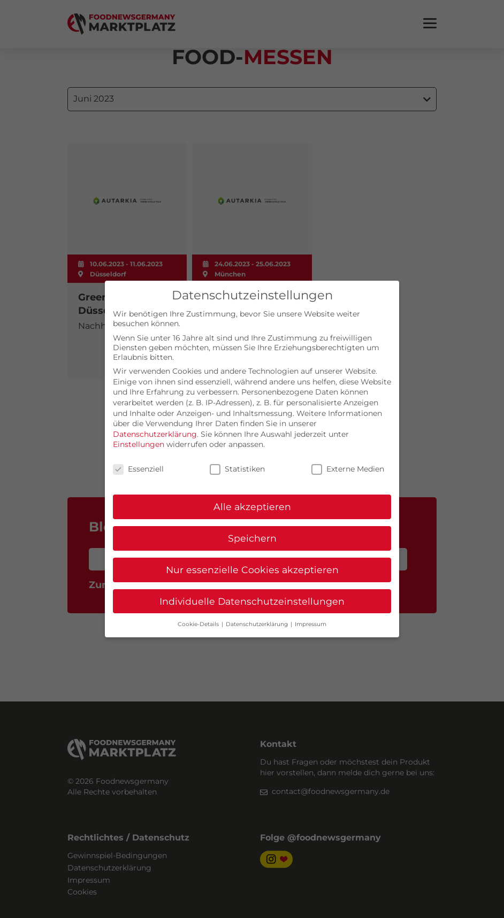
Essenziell (138, 469)
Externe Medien (347, 469)
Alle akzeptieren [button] (252, 506)
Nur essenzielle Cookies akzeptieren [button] (252, 569)
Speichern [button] (252, 538)
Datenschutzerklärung (155, 434)
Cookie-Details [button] (199, 624)
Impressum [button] (310, 624)
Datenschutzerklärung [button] (257, 624)
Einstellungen (138, 444)
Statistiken (237, 469)
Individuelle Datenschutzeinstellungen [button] (252, 601)
